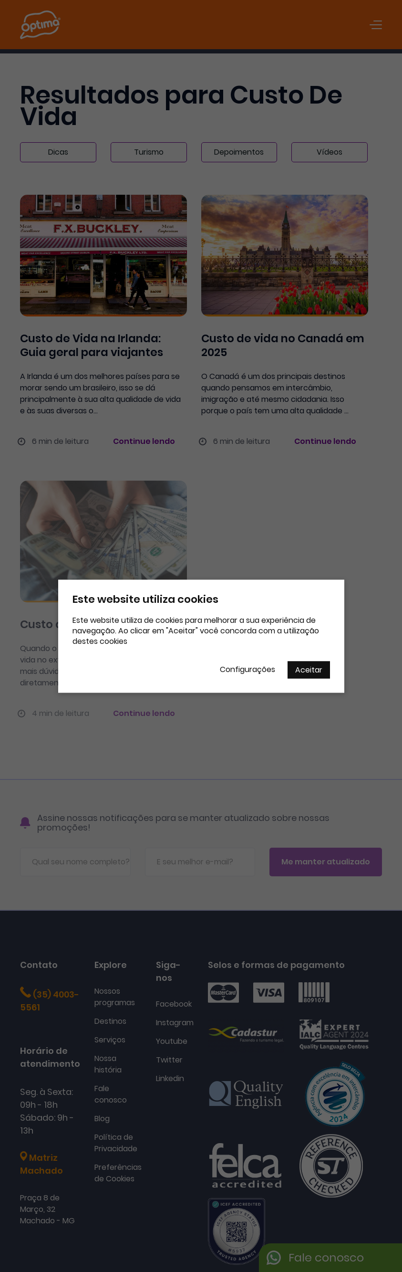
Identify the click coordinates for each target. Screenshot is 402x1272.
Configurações (247, 668)
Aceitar (308, 669)
